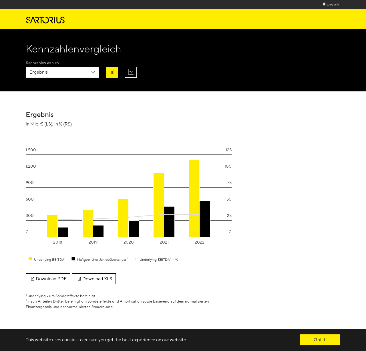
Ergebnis (38, 72)
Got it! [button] (320, 340)
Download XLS (94, 279)
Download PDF (48, 279)
